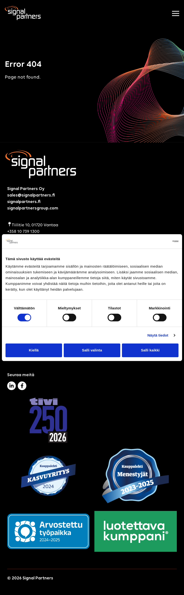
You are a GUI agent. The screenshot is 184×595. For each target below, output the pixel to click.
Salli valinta (92, 350)
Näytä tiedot (157, 335)
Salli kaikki (150, 350)
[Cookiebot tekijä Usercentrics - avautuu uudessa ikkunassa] (157, 241)
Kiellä (34, 350)
